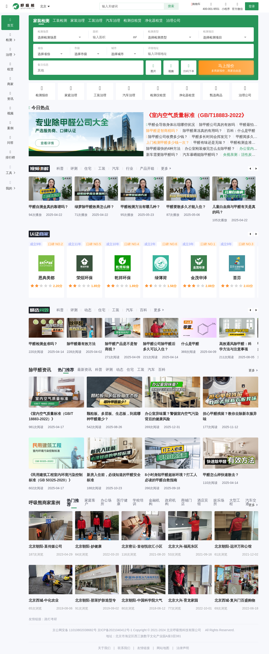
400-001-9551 (211, 9)
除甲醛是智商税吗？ (162, 131)
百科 (143, 310)
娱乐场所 (218, 502)
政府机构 (170, 502)
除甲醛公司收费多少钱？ (167, 137)
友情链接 (143, 648)
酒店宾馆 (202, 502)
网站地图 (163, 648)
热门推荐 (66, 370)
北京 (43, 6)
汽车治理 (113, 20)
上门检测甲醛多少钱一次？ (167, 142)
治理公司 (173, 20)
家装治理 (77, 20)
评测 (74, 168)
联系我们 (124, 648)
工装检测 (60, 20)
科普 (60, 168)
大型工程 (234, 502)
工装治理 (95, 20)
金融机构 (154, 502)
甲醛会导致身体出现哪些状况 (170, 125)
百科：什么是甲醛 (241, 131)
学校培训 (138, 502)
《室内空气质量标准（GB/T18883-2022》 (196, 115)
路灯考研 (50, 619)
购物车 (196, 4)
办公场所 (106, 502)
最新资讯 (84, 369)
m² (135, 37)
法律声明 (182, 648)
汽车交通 (250, 502)
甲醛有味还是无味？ (209, 142)
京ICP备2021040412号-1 (115, 630)
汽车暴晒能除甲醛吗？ (201, 155)
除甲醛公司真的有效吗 (217, 125)
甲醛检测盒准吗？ (244, 142)
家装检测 (41, 21)
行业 (129, 168)
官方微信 (237, 6)
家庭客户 (90, 502)
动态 (87, 310)
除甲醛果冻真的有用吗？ (202, 131)
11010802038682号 (83, 630)
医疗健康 (122, 502)
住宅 (87, 168)
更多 (164, 168)
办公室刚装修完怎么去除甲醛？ (210, 148)
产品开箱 (147, 168)
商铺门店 (186, 502)
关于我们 (104, 648)
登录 (252, 6)
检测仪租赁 (132, 20)
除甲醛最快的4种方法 (163, 148)
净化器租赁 (154, 20)
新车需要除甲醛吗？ (162, 155)
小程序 (226, 6)
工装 (101, 168)
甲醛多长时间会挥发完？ (211, 137)
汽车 (115, 168)
